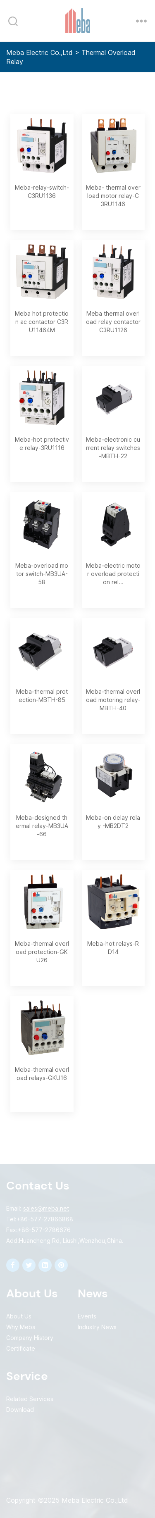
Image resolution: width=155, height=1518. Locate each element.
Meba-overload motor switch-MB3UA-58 (41, 573)
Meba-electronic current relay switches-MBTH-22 (113, 447)
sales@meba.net (46, 1208)
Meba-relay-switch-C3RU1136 (42, 191)
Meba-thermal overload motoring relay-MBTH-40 (113, 699)
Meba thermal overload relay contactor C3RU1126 (113, 321)
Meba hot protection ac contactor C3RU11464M (42, 321)
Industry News (97, 1326)
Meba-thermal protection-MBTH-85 (42, 695)
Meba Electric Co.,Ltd (39, 52)
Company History (29, 1337)
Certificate (20, 1348)
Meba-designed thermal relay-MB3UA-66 (42, 826)
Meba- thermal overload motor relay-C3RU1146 (113, 195)
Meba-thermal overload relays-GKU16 (42, 1073)
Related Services (29, 1398)
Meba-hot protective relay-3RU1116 (42, 443)
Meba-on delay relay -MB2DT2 (113, 821)
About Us (18, 1316)
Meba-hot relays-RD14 (113, 947)
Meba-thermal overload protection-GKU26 (42, 952)
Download (20, 1409)
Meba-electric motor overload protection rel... (113, 573)
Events (87, 1316)
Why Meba (21, 1326)
